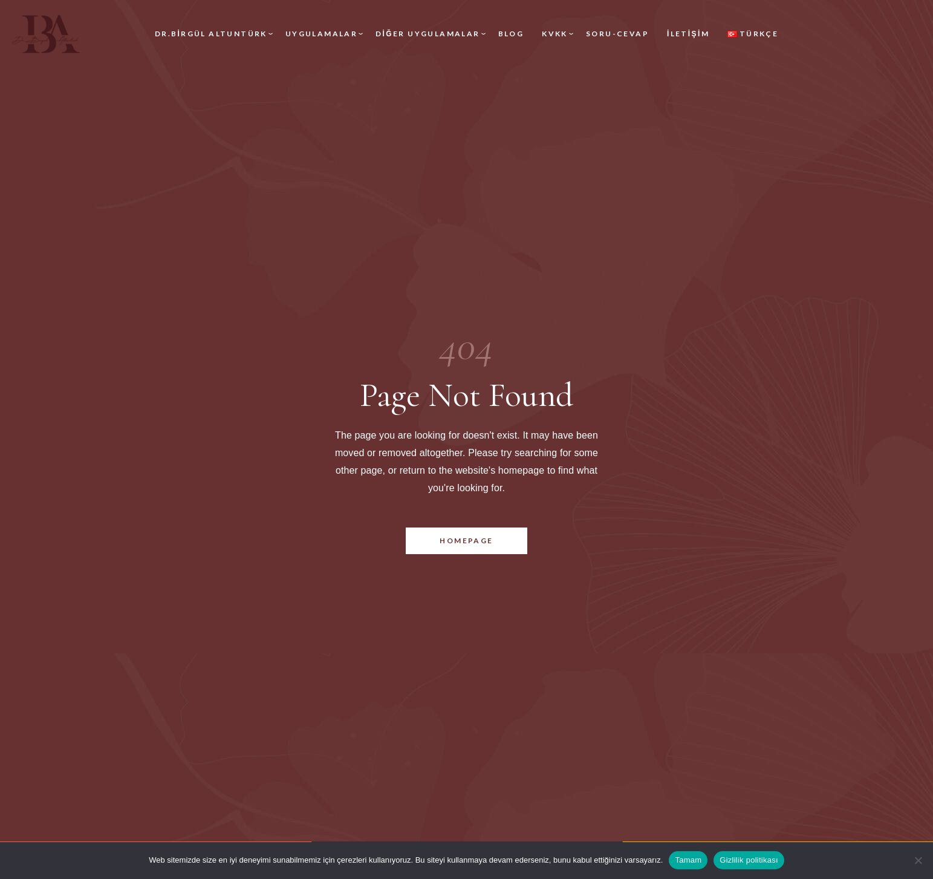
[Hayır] (918, 860)
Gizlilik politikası (749, 859)
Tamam (688, 859)
